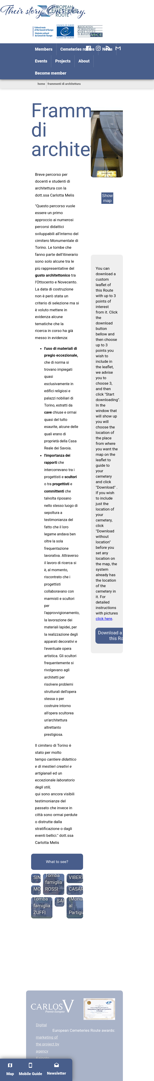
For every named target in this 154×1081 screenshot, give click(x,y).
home (41, 84)
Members (43, 49)
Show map (107, 198)
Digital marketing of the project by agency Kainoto (47, 1041)
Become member (50, 73)
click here (104, 618)
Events (41, 61)
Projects (62, 61)
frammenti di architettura (64, 84)
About (83, 61)
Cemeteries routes (77, 49)
